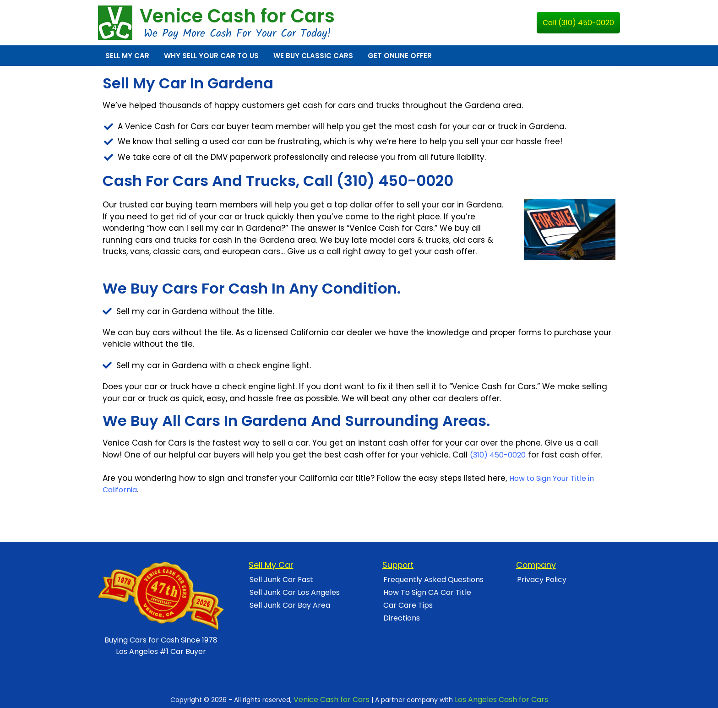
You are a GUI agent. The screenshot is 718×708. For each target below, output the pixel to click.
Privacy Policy (541, 579)
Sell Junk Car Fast (281, 579)
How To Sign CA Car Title (427, 592)
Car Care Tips (408, 605)
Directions (401, 618)
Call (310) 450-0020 (578, 22)
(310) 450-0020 (498, 455)
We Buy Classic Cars (313, 55)
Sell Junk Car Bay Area (290, 605)
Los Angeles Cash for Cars (501, 699)
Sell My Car (127, 55)
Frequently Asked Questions (433, 579)
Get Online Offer (400, 55)
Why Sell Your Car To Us (211, 55)
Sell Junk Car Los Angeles (295, 592)
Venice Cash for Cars (237, 16)
